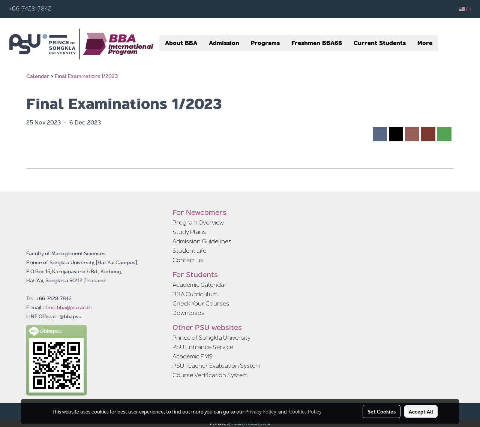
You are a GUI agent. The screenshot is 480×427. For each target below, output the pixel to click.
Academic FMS (192, 356)
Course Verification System (210, 375)
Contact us (187, 260)
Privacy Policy (260, 411)
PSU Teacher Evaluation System (216, 365)
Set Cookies (382, 411)
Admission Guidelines (201, 241)
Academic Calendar (199, 284)
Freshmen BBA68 (316, 43)
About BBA (181, 43)
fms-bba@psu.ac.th (68, 307)
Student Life (189, 250)
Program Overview (198, 222)
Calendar (37, 76)
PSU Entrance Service (202, 347)
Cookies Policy (305, 411)
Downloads (188, 313)
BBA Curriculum (195, 294)
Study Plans (189, 232)
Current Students (380, 43)
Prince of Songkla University (211, 337)
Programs (265, 43)
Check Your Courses (200, 303)
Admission (224, 43)
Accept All (421, 411)
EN (465, 9)
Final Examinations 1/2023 (86, 76)
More (424, 43)
